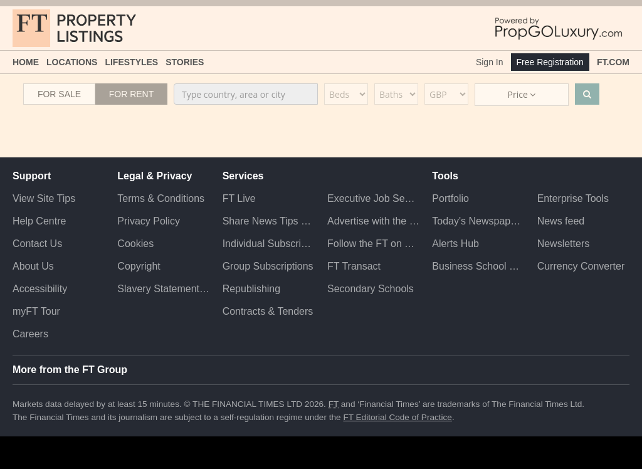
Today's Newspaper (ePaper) (478, 221)
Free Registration (550, 62)
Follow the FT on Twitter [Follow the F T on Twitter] (373, 243)
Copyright (138, 266)
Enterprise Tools (573, 198)
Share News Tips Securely (269, 221)
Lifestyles (131, 62)
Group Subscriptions (268, 266)
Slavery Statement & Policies (163, 288)
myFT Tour (36, 311)
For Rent (131, 94)
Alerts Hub (455, 243)
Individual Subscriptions (269, 243)
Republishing (252, 288)
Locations (71, 62)
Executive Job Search (373, 198)
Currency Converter (581, 266)
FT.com (613, 62)
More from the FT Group (70, 369)
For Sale (59, 94)
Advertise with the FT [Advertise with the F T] (373, 221)
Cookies (135, 243)
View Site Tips (44, 198)
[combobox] (246, 94)
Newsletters (563, 243)
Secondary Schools (370, 288)
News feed (561, 221)
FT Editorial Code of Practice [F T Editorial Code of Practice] (397, 417)
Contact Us (37, 243)
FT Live (239, 198)
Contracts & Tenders (268, 311)
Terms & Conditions (160, 198)
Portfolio (450, 198)
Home (26, 62)
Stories (185, 62)
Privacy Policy (148, 221)
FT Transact (354, 266)
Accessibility (40, 288)
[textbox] (245, 94)
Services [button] (243, 176)
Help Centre (39, 221)
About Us (33, 266)
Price (522, 94)
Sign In (489, 62)
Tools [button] (445, 176)
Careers (30, 334)
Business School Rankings (478, 266)
